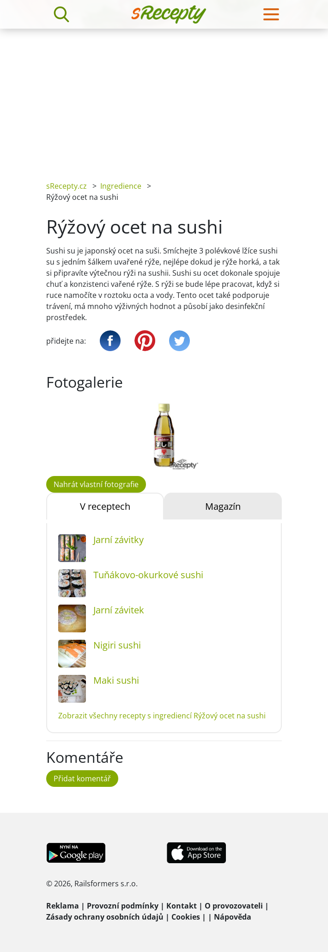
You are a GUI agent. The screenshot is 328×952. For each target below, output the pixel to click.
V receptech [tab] (105, 506)
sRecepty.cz (66, 186)
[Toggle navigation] (271, 14)
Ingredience (120, 186)
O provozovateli (234, 906)
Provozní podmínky (122, 906)
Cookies (185, 917)
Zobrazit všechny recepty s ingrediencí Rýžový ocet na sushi (162, 716)
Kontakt (181, 906)
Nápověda (232, 917)
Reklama (62, 906)
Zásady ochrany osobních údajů (105, 917)
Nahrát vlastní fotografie (96, 484)
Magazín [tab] (223, 506)
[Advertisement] (164, 98)
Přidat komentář (82, 778)
